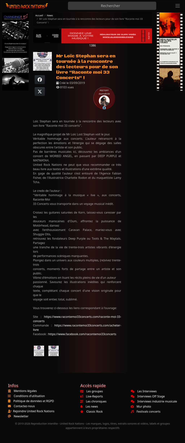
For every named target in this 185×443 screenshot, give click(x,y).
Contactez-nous (24, 406)
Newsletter (21, 416)
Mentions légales (25, 391)
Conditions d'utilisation (29, 396)
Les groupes (91, 391)
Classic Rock (91, 412)
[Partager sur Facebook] (40, 79)
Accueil (39, 15)
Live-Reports (91, 396)
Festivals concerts (145, 412)
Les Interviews (144, 391)
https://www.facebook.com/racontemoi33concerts (82, 334)
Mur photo (141, 406)
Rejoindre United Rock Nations (33, 411)
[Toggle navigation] (178, 5)
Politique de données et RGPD (33, 401)
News (50, 15)
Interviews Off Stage (148, 396)
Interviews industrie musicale (154, 401)
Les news (89, 406)
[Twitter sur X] (40, 91)
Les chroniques (93, 401)
